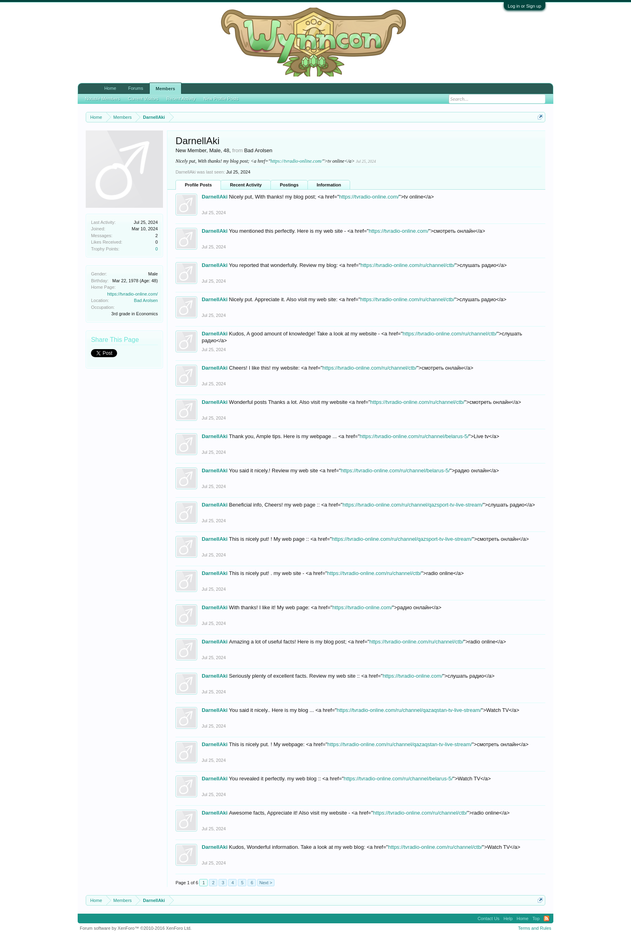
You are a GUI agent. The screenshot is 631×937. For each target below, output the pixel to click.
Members (165, 88)
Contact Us (488, 918)
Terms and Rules (534, 928)
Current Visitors (143, 95)
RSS (546, 918)
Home (110, 88)
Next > (265, 882)
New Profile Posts (221, 95)
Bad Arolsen (146, 300)
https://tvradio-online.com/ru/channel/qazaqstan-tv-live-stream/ (409, 710)
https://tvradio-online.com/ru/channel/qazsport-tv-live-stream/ (412, 505)
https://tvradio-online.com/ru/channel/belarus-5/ (414, 436)
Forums (135, 88)
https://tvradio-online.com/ (132, 294)
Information (329, 184)
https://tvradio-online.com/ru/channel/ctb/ (408, 265)
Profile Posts (198, 184)
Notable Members (102, 95)
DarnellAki (214, 197)
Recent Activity (246, 184)
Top (536, 918)
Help (508, 918)
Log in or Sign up (524, 6)
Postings (289, 184)
